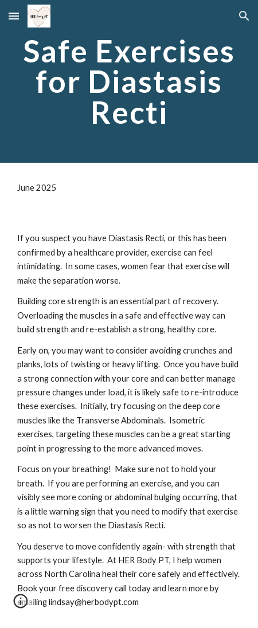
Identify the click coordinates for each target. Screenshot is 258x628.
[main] (129, 81)
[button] (14, 16)
